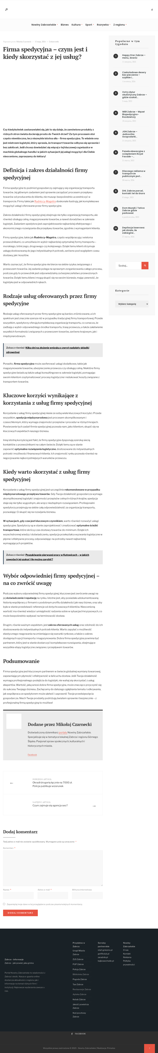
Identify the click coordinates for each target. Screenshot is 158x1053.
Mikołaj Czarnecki (23, 41)
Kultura (76, 24)
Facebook (32, 754)
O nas (126, 950)
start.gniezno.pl (105, 950)
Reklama (127, 957)
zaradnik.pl (103, 957)
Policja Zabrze (79, 969)
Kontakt (127, 953)
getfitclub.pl (103, 953)
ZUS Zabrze (78, 959)
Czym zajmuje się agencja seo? (50, 804)
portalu (63, 732)
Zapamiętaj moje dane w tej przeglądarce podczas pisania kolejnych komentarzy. (45, 904)
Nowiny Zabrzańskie (43, 24)
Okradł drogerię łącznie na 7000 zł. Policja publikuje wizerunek (52, 783)
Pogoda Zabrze (80, 979)
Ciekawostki (54, 41)
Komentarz (9, 848)
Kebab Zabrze (79, 999)
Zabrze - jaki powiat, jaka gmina (19, 963)
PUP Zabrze (78, 964)
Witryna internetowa (82, 889)
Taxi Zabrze (78, 984)
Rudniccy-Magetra (45, 201)
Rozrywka (103, 24)
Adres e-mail (45, 889)
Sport (88, 24)
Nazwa (7, 889)
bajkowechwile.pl (106, 961)
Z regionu (119, 24)
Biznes (65, 24)
